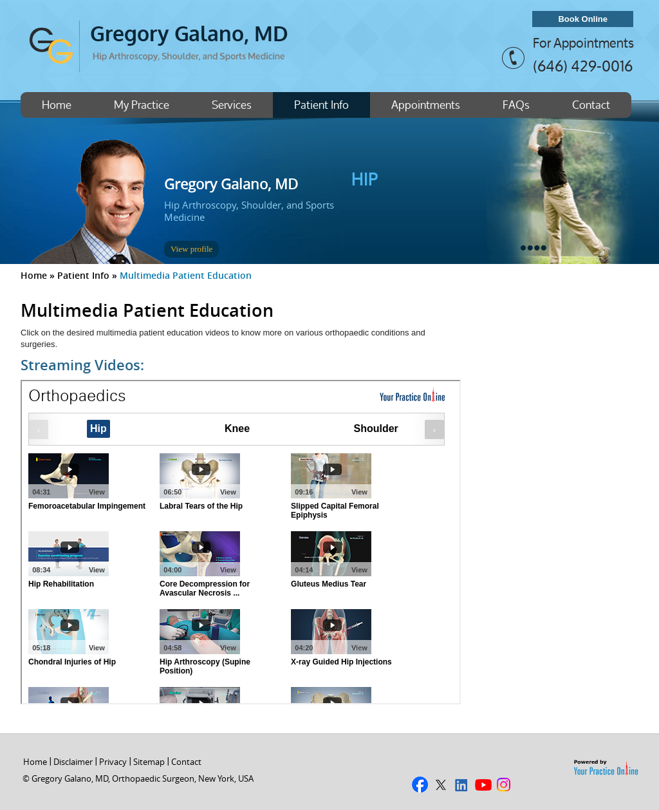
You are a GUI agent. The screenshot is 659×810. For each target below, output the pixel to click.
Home (56, 104)
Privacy (113, 762)
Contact (591, 104)
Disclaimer (73, 762)
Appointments (425, 104)
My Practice (141, 104)
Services (232, 104)
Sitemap (149, 762)
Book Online (583, 19)
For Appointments (583, 43)
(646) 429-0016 (583, 65)
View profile (191, 249)
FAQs (516, 104)
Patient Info (321, 104)
